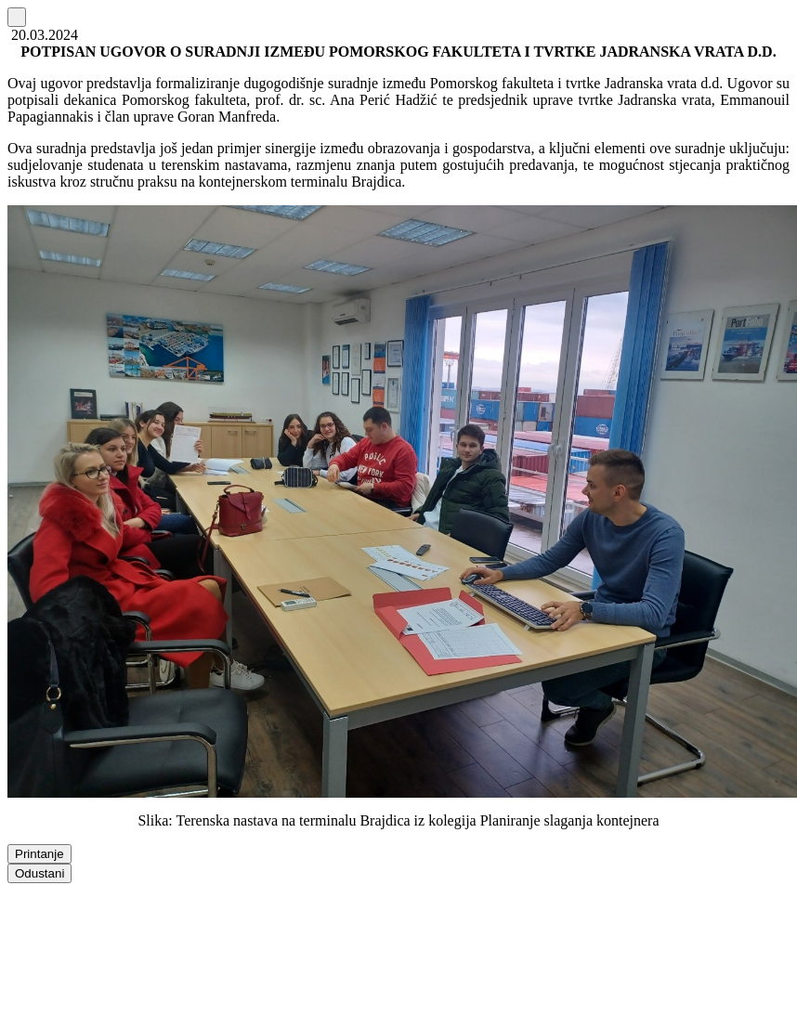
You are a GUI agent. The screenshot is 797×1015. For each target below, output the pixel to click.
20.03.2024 (42, 35)
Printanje (39, 854)
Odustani (39, 873)
